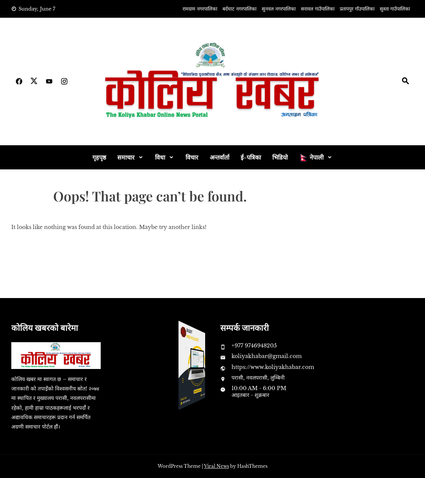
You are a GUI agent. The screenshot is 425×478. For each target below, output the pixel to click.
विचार (192, 157)
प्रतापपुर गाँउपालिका (357, 9)
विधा (160, 157)
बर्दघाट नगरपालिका (239, 9)
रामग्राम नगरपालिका (200, 9)
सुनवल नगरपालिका (279, 9)
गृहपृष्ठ (99, 157)
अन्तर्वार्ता (219, 157)
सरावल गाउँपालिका (317, 9)
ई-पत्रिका (251, 157)
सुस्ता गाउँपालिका (395, 9)
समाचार (126, 157)
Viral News (216, 466)
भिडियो (280, 157)
